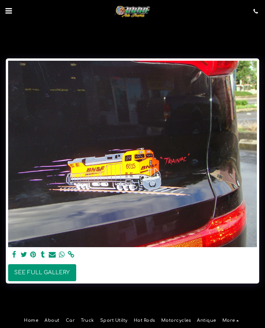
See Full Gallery (42, 272)
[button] (8, 11)
